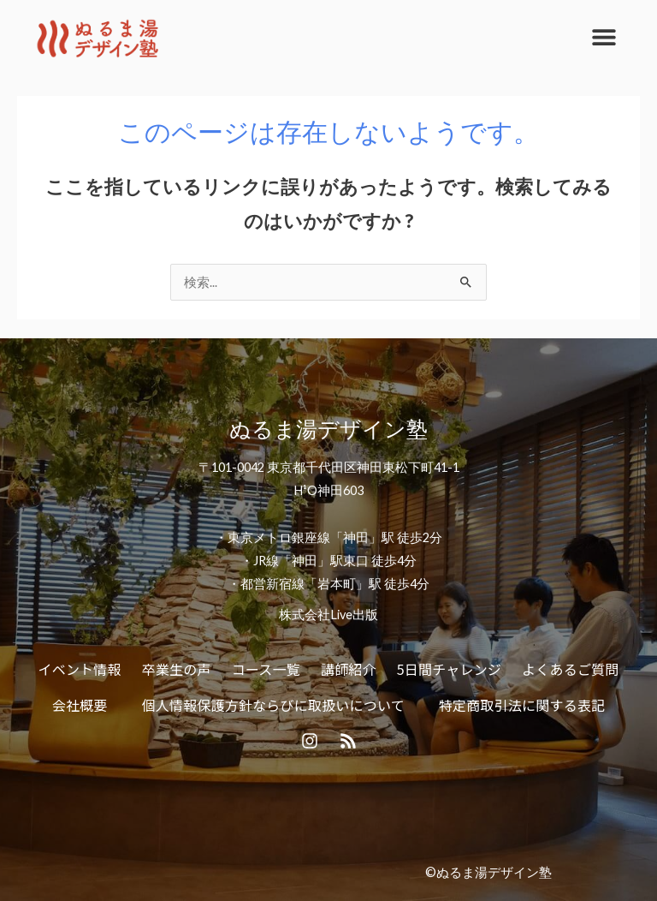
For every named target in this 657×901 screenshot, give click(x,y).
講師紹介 (348, 669)
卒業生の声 (176, 669)
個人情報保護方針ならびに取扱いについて (273, 705)
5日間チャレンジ (449, 669)
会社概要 (80, 705)
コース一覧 (266, 669)
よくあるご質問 (570, 669)
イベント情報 (79, 669)
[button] (603, 36)
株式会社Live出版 (328, 614)
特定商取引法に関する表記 (522, 705)
